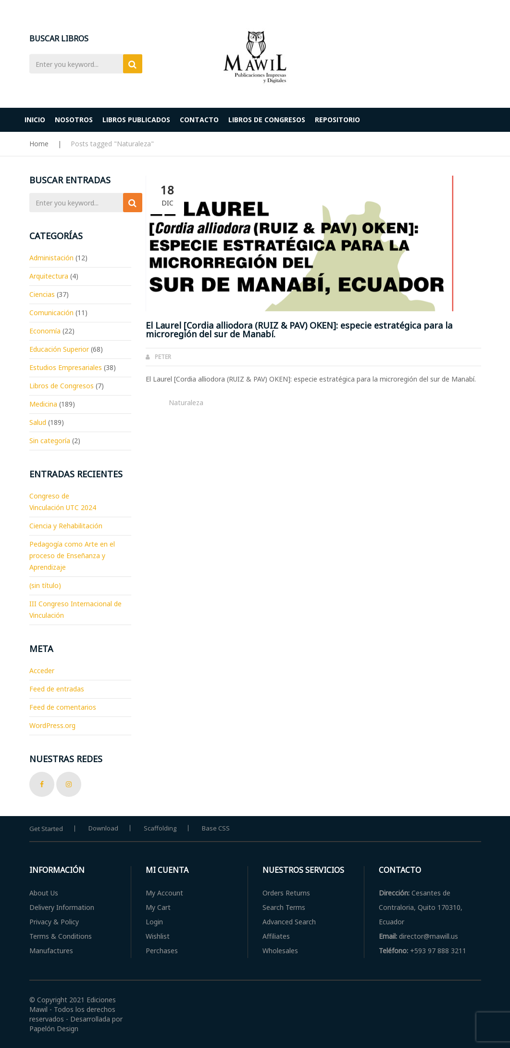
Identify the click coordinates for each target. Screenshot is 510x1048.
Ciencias (42, 294)
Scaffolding (160, 828)
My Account (164, 892)
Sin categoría (49, 440)
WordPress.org (52, 725)
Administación (51, 257)
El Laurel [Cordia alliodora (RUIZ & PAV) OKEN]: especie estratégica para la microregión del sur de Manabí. (299, 330)
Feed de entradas (56, 688)
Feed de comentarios (62, 707)
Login (154, 921)
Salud (37, 422)
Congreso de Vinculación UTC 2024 (62, 501)
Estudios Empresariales (65, 367)
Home (39, 143)
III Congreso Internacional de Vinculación (75, 609)
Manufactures (51, 950)
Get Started (46, 828)
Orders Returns (286, 892)
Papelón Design (53, 1028)
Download (103, 828)
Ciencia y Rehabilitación (65, 525)
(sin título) (45, 585)
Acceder (41, 670)
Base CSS (216, 828)
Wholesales (280, 950)
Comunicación (51, 312)
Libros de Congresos (61, 385)
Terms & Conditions (60, 936)
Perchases (162, 950)
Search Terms (283, 907)
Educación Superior (59, 349)
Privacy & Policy (54, 921)
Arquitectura (48, 276)
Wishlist (158, 936)
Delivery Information (61, 907)
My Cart (158, 907)
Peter (163, 357)
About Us (43, 892)
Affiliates (276, 936)
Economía (45, 330)
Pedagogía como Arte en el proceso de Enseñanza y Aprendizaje (72, 555)
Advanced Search (289, 921)
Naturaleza (186, 402)
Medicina (43, 404)
